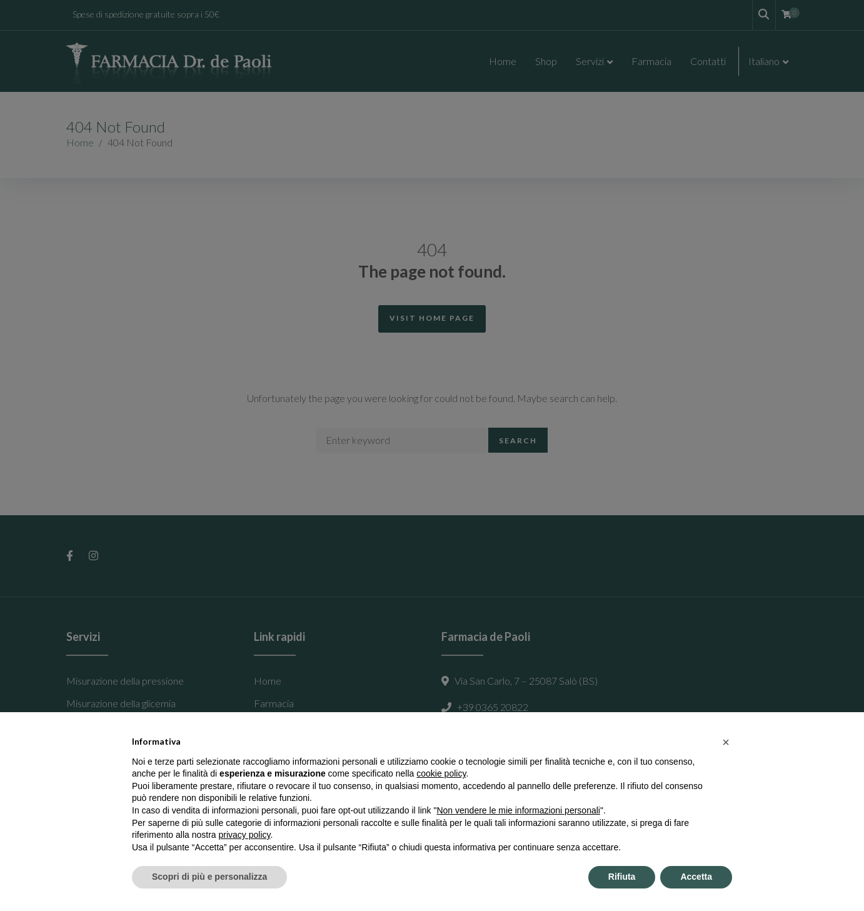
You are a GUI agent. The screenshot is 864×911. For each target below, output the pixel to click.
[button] (726, 742)
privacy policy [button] (245, 835)
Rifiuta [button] (622, 877)
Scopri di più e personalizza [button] (209, 877)
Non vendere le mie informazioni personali (518, 810)
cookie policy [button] (441, 773)
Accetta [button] (696, 877)
